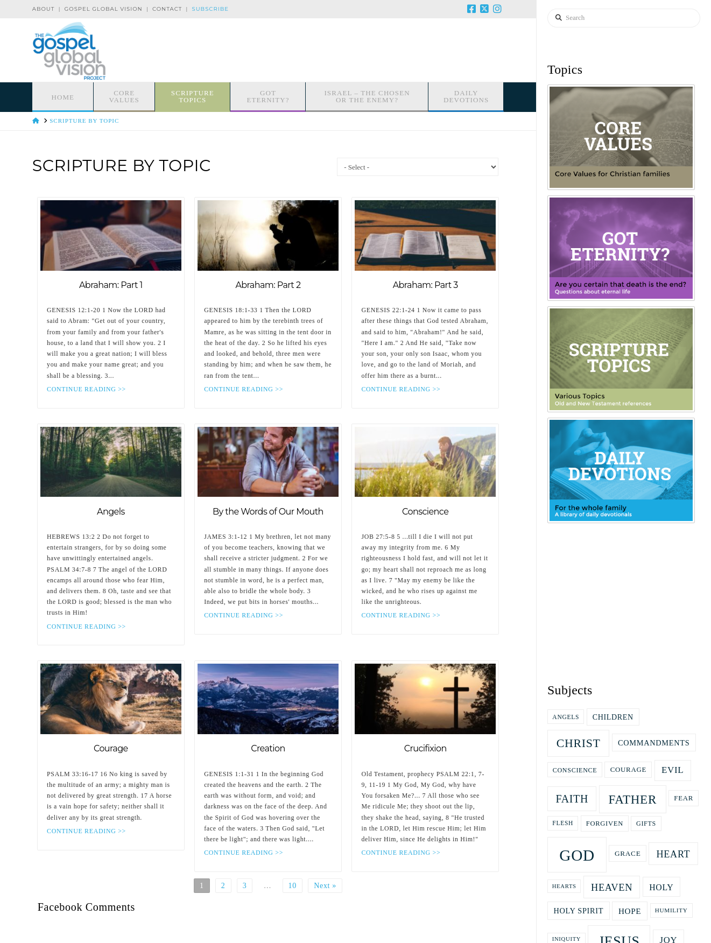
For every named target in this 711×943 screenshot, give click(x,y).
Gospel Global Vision (104, 8)
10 (292, 886)
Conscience (425, 511)
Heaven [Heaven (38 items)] (611, 887)
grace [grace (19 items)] (627, 853)
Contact (167, 8)
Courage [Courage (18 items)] (628, 769)
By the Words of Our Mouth (268, 511)
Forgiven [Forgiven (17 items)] (604, 823)
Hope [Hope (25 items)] (629, 911)
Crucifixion (425, 748)
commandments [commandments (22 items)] (653, 742)
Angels (111, 511)
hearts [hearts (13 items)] (564, 886)
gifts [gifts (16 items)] (646, 823)
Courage (111, 748)
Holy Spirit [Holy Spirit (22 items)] (578, 910)
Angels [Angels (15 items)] (565, 717)
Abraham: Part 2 (267, 285)
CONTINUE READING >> (86, 389)
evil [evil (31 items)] (672, 770)
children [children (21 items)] (613, 717)
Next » (325, 886)
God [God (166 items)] (577, 855)
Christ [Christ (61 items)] (579, 743)
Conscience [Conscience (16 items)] (575, 770)
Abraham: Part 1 (111, 285)
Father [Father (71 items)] (632, 799)
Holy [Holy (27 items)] (661, 887)
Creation (268, 748)
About (43, 8)
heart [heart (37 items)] (673, 854)
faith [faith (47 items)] (571, 799)
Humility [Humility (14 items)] (671, 910)
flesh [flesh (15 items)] (562, 823)
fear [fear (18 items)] (683, 798)
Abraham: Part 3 (425, 285)
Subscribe (210, 8)
